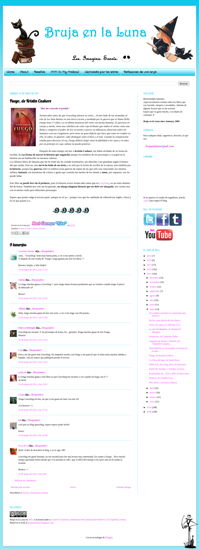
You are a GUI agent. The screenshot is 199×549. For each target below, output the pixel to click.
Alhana (21, 308)
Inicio (73, 487)
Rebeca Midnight (26, 328)
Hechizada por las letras (101, 72)
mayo (152, 309)
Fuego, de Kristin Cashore (161, 355)
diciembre (154, 277)
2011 (149, 273)
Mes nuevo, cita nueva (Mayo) (163, 382)
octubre (153, 286)
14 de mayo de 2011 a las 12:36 (32, 298)
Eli (19, 420)
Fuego (21, 228)
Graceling (104, 183)
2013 (149, 265)
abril (152, 388)
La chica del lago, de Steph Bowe (164, 360)
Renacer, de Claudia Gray (161, 378)
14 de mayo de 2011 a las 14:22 (32, 362)
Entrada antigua (123, 487)
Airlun (21, 280)
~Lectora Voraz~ (26, 251)
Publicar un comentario (25, 480)
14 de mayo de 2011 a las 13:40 (32, 317)
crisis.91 (22, 372)
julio (152, 300)
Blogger (109, 537)
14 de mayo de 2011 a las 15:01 (32, 384)
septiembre (155, 291)
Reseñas (39, 72)
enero (152, 401)
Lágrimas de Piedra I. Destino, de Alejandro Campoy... (164, 342)
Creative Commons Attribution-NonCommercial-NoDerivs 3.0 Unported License (88, 519)
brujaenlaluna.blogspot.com (40, 522)
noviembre (155, 282)
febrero (153, 397)
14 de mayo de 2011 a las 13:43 (32, 339)
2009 (149, 411)
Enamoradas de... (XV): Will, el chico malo (169, 373)
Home (10, 72)
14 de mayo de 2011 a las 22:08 (32, 435)
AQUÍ (146, 200)
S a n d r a (23, 445)
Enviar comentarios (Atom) (35, 492)
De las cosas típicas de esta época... (165, 320)
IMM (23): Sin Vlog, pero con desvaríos (167, 364)
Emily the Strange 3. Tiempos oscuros (166, 369)
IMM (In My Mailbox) (65, 72)
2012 (149, 269)
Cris (20, 350)
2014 (149, 260)
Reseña (42, 228)
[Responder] (47, 251)
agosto (153, 295)
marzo (153, 392)
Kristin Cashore (31, 228)
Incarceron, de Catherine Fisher (163, 336)
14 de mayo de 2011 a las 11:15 (32, 269)
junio (152, 304)
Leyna (21, 394)
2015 (149, 256)
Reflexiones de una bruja (140, 72)
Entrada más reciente (20, 487)
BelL (31, 519)
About (24, 72)
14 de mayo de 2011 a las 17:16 (32, 409)
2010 (149, 407)
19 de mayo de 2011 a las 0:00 (32, 474)
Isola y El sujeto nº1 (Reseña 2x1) (164, 324)
